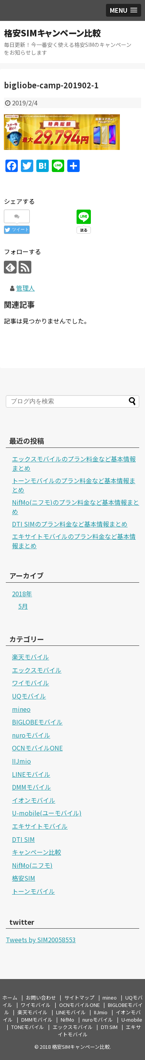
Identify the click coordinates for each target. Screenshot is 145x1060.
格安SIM (23, 878)
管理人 (25, 288)
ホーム (9, 997)
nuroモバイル (31, 735)
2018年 (22, 593)
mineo (21, 709)
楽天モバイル (30, 656)
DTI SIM (23, 839)
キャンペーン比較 (36, 852)
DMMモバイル (31, 787)
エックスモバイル (36, 670)
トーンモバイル (33, 891)
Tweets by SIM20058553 (41, 939)
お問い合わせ (41, 997)
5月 (23, 606)
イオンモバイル (33, 800)
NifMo (67, 1019)
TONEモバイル (27, 1027)
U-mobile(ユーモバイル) (47, 812)
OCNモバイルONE (37, 747)
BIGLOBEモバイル (37, 721)
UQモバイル (29, 695)
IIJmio (21, 761)
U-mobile (131, 1019)
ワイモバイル (30, 682)
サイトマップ (79, 997)
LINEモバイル (31, 774)
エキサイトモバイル (40, 826)
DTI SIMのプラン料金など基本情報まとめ (70, 523)
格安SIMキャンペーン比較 (52, 32)
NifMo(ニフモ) (32, 865)
